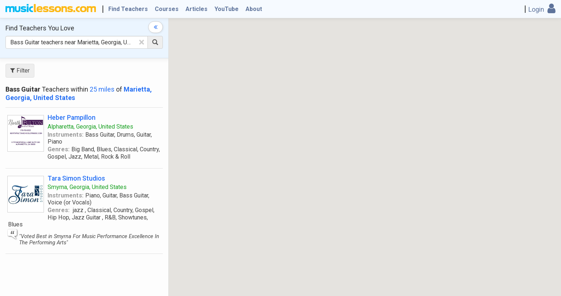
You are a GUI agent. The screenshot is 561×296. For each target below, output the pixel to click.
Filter (20, 70)
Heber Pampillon (72, 117)
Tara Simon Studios (76, 178)
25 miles (102, 89)
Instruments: (65, 134)
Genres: (59, 149)
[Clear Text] (141, 42)
